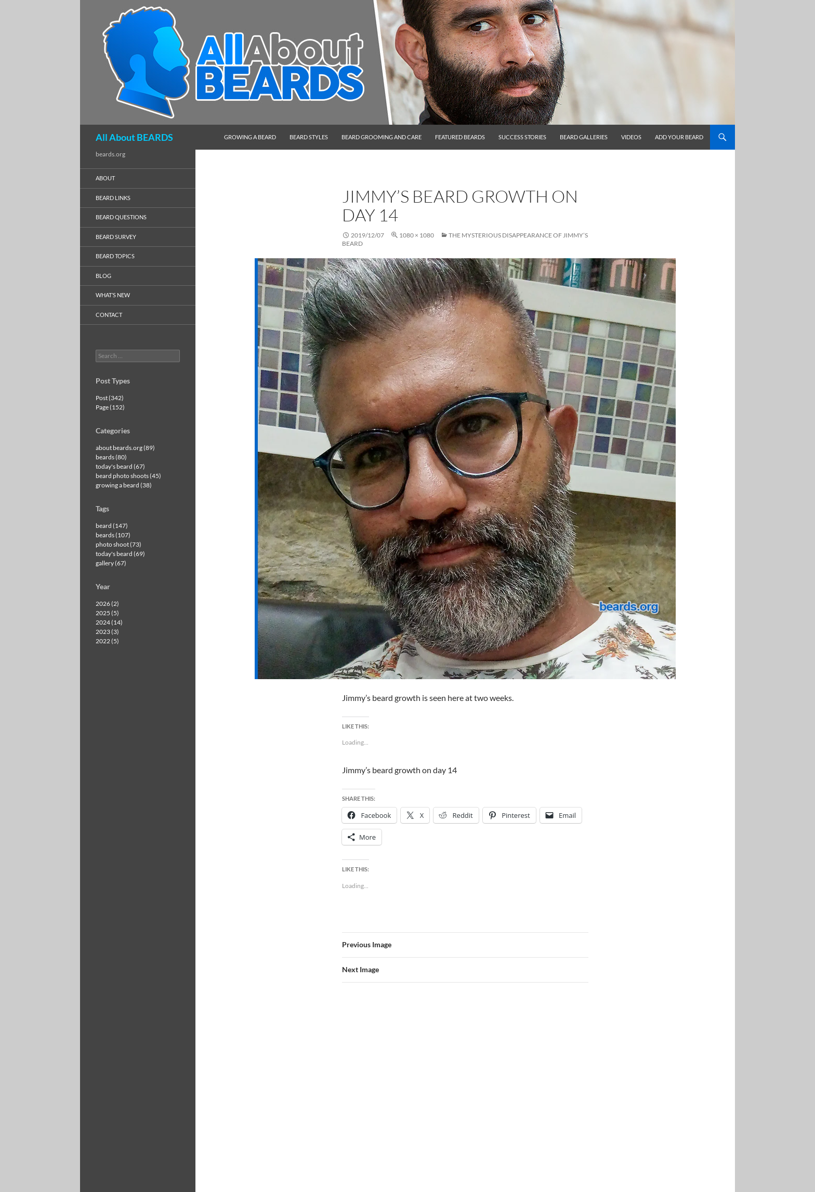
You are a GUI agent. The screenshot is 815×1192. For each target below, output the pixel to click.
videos (631, 137)
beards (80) (111, 457)
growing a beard (250, 137)
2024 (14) (109, 622)
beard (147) (112, 525)
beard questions (121, 217)
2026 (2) (107, 603)
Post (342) (110, 398)
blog (103, 275)
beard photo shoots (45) (128, 476)
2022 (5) (107, 641)
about (105, 178)
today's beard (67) (120, 466)
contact (109, 314)
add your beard (679, 137)
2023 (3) (107, 631)
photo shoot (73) (118, 544)
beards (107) (113, 535)
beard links (113, 197)
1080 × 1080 (416, 235)
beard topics (115, 256)
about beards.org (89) (125, 448)
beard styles (309, 137)
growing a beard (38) (124, 485)
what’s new (113, 295)
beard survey (116, 236)
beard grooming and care (381, 137)
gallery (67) (111, 563)
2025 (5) (107, 613)
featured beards (460, 137)
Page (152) (110, 407)
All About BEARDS (134, 137)
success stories (522, 137)
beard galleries (584, 137)
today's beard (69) (120, 554)
